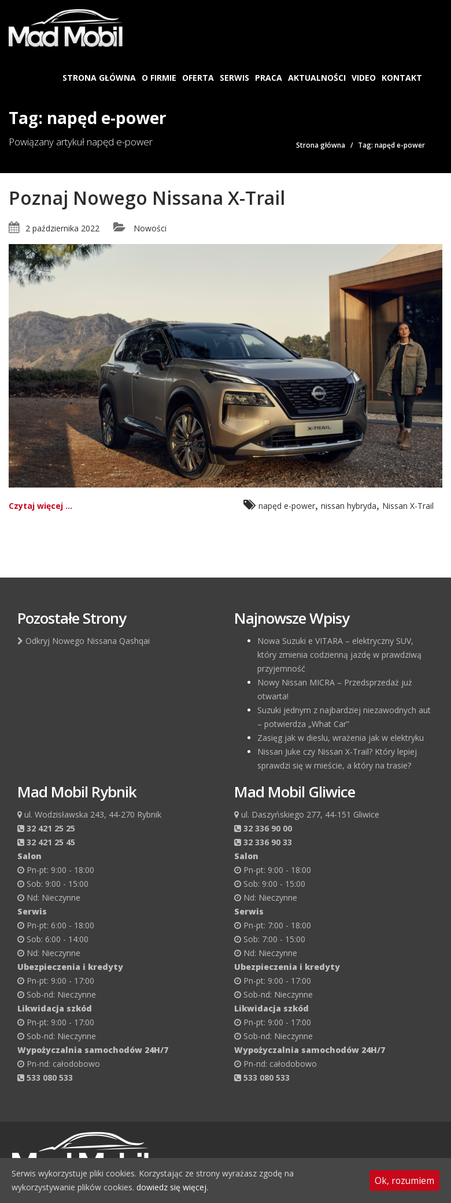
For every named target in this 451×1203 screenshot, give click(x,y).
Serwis (234, 77)
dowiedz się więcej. (172, 1187)
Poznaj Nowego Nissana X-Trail (147, 197)
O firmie (159, 77)
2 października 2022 (62, 228)
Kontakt (402, 77)
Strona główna (99, 77)
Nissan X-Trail (408, 505)
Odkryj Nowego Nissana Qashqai (83, 640)
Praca (268, 77)
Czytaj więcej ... (40, 505)
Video (364, 77)
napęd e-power (286, 505)
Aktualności (317, 77)
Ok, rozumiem (404, 1180)
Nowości (150, 228)
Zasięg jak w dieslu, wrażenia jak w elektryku (340, 737)
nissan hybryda (348, 505)
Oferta (198, 77)
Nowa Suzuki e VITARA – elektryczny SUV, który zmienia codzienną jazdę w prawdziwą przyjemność (339, 654)
